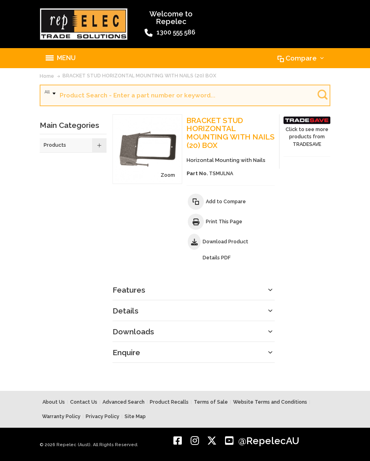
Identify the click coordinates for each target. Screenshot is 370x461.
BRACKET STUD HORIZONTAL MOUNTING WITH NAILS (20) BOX (139, 76)
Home (47, 76)
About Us (53, 402)
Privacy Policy (102, 416)
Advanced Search (124, 402)
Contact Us (83, 402)
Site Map (135, 416)
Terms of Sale (211, 402)
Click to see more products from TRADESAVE (307, 131)
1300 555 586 (170, 33)
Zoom (168, 175)
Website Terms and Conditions (270, 402)
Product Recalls (169, 402)
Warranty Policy (61, 416)
